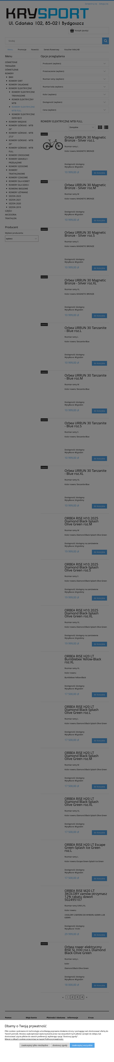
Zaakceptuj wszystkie (82, 1045)
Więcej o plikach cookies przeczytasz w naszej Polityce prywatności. (34, 1039)
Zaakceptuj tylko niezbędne (34, 1045)
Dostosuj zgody (60, 1045)
